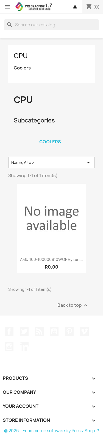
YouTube (54, 331)
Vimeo (84, 331)
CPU (21, 55)
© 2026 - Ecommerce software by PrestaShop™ (51, 431)
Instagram (9, 346)
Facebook (9, 331)
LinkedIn (24, 346)
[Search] (51, 24)
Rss (39, 331)
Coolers (22, 68)
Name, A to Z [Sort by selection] (51, 162)
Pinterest (69, 331)
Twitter (24, 331)
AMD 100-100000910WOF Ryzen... (51, 259)
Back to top (73, 305)
